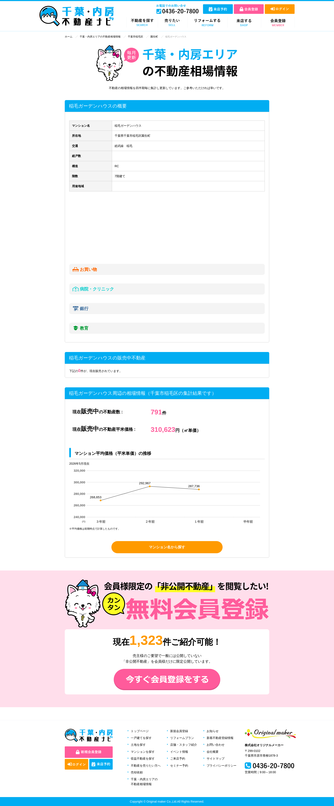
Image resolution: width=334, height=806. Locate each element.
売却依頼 (137, 772)
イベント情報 (179, 751)
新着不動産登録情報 (220, 737)
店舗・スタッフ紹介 (183, 744)
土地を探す (138, 744)
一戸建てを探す (141, 737)
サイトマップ (216, 758)
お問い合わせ (216, 744)
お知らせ (213, 731)
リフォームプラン (182, 737)
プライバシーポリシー (221, 765)
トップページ (140, 731)
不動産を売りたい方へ (146, 765)
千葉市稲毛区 (131, 36)
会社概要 (213, 751)
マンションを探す (143, 751)
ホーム (68, 36)
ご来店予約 (177, 758)
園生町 (148, 36)
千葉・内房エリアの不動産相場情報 (98, 36)
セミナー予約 (179, 765)
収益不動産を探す (143, 758)
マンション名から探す (167, 547)
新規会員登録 (179, 731)
